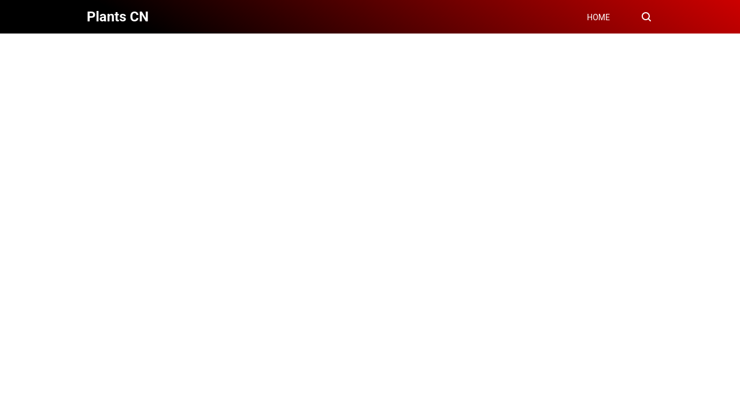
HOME (598, 17)
